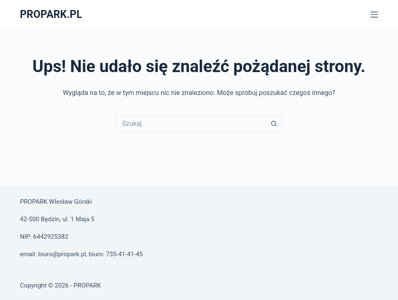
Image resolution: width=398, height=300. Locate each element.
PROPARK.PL (51, 14)
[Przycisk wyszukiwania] (274, 123)
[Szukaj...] (191, 123)
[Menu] (374, 14)
